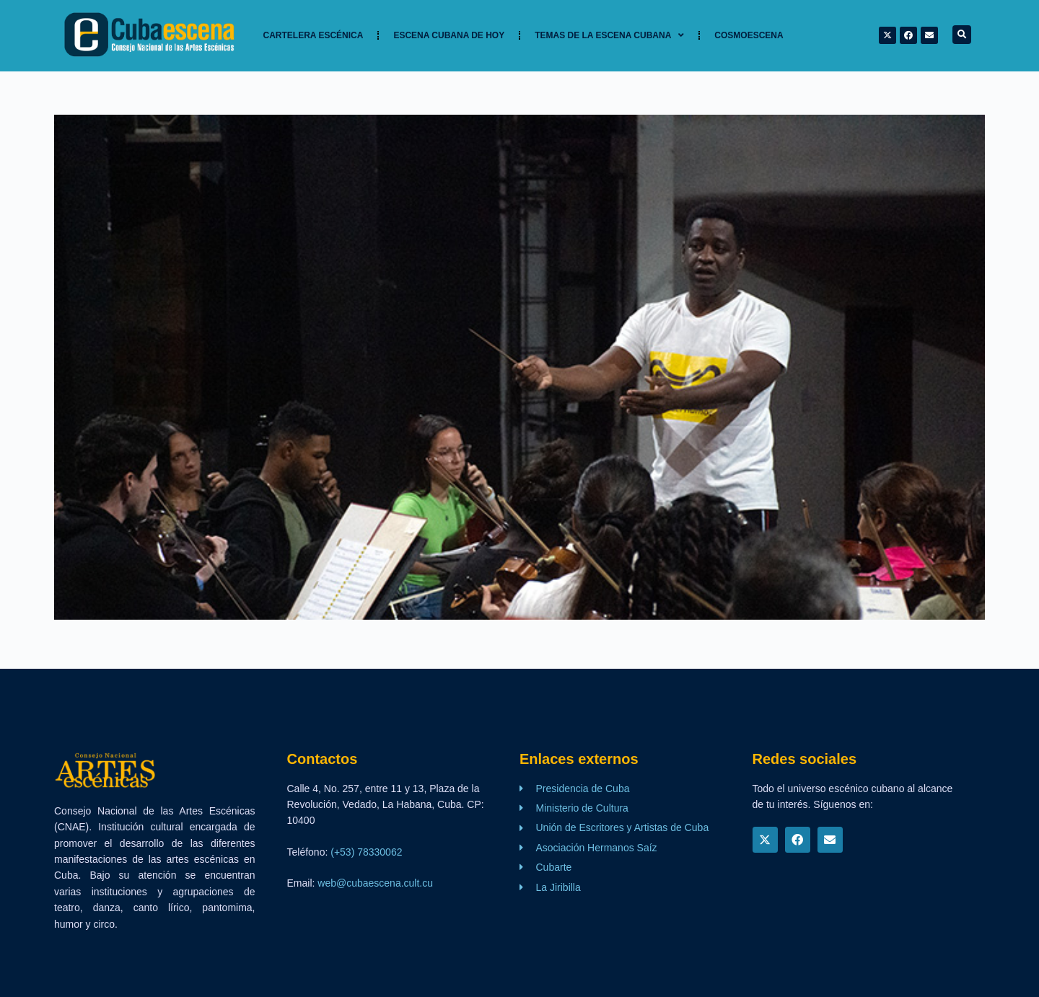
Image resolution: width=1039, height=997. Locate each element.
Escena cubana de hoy (448, 35)
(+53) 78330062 (366, 852)
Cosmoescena (748, 35)
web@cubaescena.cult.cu (375, 883)
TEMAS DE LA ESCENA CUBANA (609, 35)
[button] (961, 34)
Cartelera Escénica (313, 35)
